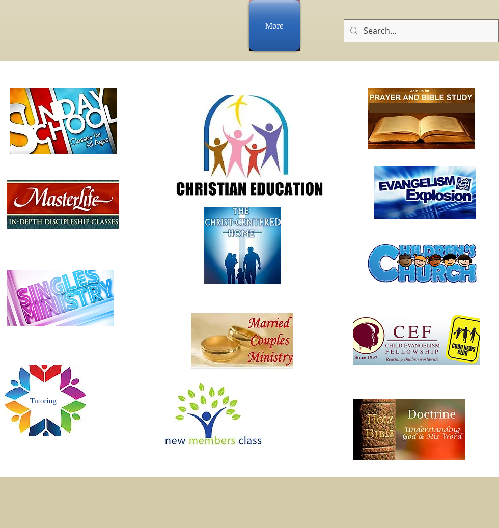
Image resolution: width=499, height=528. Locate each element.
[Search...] (420, 31)
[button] (422, 108)
